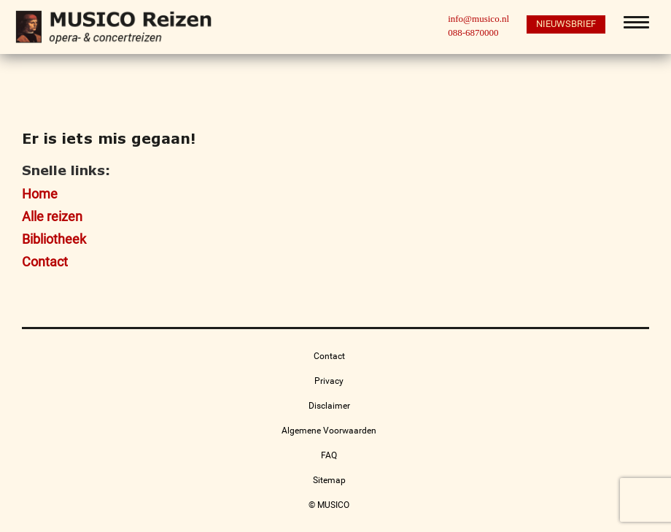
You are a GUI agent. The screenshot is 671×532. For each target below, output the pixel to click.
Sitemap (329, 480)
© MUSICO (329, 505)
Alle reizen (52, 216)
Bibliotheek (54, 239)
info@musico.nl (478, 18)
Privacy (329, 381)
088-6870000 (473, 32)
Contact (45, 261)
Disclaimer (329, 406)
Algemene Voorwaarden (329, 430)
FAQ (329, 455)
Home (40, 193)
